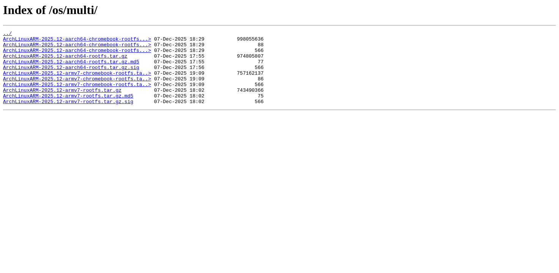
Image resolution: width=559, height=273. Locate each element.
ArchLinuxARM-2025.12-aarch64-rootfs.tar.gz (65, 61)
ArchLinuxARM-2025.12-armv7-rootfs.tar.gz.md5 (68, 109)
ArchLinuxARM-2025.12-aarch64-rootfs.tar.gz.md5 (71, 68)
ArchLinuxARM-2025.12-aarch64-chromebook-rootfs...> (77, 41)
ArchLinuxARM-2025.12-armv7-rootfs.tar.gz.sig (68, 116)
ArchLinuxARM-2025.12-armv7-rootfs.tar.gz (62, 102)
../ (7, 34)
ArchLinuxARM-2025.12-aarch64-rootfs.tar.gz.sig (71, 75)
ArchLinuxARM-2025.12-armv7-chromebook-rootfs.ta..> (77, 81)
